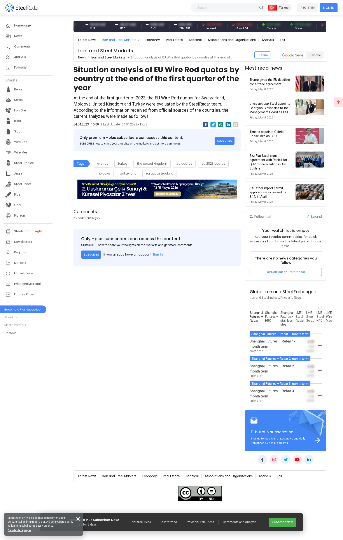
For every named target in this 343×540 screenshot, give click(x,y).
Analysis (268, 40)
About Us (10, 317)
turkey (123, 163)
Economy (152, 40)
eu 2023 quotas (213, 163)
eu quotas (184, 163)
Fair (282, 40)
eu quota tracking (159, 173)
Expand (314, 216)
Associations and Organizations (232, 40)
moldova (103, 173)
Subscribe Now (282, 522)
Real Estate (174, 40)
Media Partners (15, 325)
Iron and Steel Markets (119, 40)
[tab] (256, 317)
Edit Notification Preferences (286, 272)
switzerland (127, 173)
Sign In (157, 254)
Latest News (87, 40)
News (82, 57)
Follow (263, 55)
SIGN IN (328, 7)
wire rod (102, 163)
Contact (10, 333)
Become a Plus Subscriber (23, 309)
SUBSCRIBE (224, 141)
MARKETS (11, 80)
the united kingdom (152, 163)
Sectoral (195, 40)
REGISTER (308, 7)
